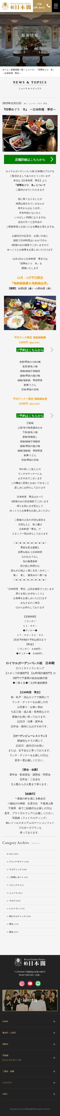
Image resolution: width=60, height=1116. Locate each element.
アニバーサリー (16, 861)
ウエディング (15, 869)
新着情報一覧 (17, 69)
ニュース (13, 893)
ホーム (5, 69)
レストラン (14, 908)
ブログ (12, 901)
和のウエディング (17, 916)
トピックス (14, 885)
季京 (11, 924)
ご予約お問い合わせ (39, 6)
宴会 (11, 932)
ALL (11, 854)
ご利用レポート (16, 877)
